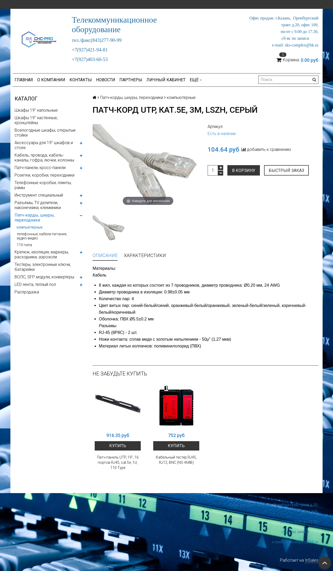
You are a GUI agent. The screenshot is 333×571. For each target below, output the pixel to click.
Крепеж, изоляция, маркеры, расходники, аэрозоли (42, 254)
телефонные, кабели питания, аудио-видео (42, 236)
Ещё (196, 79)
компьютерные (30, 227)
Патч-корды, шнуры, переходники (35, 218)
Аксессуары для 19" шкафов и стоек (44, 145)
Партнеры (130, 79)
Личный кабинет (165, 79)
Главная (24, 79)
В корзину (243, 170)
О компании (51, 79)
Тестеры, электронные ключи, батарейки (43, 267)
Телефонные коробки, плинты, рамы (43, 185)
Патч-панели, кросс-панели (40, 167)
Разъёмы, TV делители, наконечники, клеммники (38, 205)
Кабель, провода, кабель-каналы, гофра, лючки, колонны (44, 158)
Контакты (80, 79)
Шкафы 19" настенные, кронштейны (36, 120)
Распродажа (27, 292)
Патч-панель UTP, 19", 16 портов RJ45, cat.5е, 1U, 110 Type (118, 462)
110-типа (24, 245)
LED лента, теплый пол (35, 284)
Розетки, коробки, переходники (44, 175)
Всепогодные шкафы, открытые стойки (45, 133)
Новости (105, 79)
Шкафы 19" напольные (36, 110)
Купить (117, 445)
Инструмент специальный (39, 195)
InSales (311, 560)
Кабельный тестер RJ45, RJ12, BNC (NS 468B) (176, 460)
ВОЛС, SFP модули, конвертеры (44, 276)
